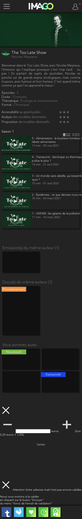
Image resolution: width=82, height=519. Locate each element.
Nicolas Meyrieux (24, 57)
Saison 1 (8, 131)
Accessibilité (11, 112)
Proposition (10, 122)
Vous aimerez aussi (19, 345)
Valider (41, 444)
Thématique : (11, 101)
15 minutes (19, 97)
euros (55, 431)
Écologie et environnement (39, 101)
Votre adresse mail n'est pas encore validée (53, 490)
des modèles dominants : (30, 117)
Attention (19, 490)
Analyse (7, 117)
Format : (8, 105)
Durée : (7, 97)
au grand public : (31, 112)
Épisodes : (9, 93)
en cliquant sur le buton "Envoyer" (22, 500)
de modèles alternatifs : (35, 122)
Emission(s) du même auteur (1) (30, 248)
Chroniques (21, 105)
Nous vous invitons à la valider (19, 496)
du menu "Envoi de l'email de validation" (26, 503)
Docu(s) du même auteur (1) (27, 282)
